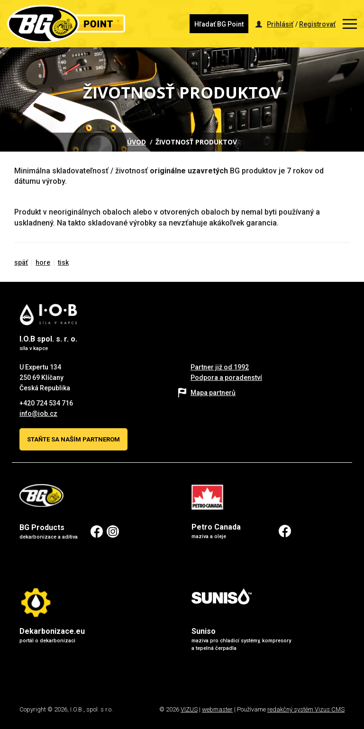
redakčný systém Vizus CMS (306, 709)
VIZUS (189, 709)
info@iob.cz (38, 413)
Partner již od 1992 (220, 367)
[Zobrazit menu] (350, 24)
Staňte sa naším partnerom (73, 439)
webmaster (217, 709)
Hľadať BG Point (219, 24)
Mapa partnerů (213, 392)
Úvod (136, 141)
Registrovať (317, 24)
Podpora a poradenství (226, 377)
